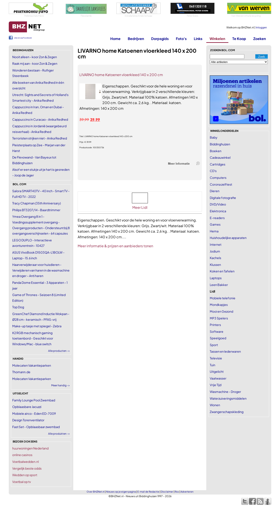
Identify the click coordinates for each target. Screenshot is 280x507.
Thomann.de (21, 372)
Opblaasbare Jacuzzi (26, 407)
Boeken (215, 151)
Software (216, 331)
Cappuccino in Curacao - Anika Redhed (40, 119)
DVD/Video (218, 204)
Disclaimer (167, 491)
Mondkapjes (219, 305)
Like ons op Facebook (23, 38)
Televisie (216, 358)
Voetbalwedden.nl (25, 461)
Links (198, 38)
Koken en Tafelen (222, 271)
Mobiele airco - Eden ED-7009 (34, 413)
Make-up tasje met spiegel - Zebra (36, 326)
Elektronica (218, 211)
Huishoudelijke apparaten (228, 238)
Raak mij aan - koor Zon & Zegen (34, 63)
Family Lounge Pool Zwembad (33, 400)
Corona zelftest (221, 184)
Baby (213, 137)
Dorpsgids (160, 38)
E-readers (217, 218)
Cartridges (217, 164)
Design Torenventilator (28, 420)
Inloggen (261, 27)
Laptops (216, 278)
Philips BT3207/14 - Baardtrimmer (36, 210)
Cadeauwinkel (220, 157)
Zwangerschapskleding (226, 412)
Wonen (215, 405)
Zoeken (259, 38)
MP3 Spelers (219, 318)
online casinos (22, 455)
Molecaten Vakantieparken (31, 365)
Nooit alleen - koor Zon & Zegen (34, 57)
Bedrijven (136, 38)
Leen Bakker (219, 285)
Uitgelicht (217, 371)
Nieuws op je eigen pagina (121, 491)
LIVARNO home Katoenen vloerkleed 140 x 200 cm (121, 74)
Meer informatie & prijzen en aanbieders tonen (115, 246)
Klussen (215, 265)
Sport (214, 345)
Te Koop (239, 38)
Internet (215, 244)
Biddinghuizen (220, 144)
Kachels (215, 258)
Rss (177, 491)
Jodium (215, 251)
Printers (215, 325)
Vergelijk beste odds (27, 468)
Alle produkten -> (59, 433)
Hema (214, 231)
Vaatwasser (218, 378)
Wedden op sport (24, 475)
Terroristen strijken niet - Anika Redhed (39, 138)
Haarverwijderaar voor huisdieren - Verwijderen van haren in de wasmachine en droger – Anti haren (41, 270)
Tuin (212, 365)
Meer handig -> (60, 385)
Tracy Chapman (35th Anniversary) (36, 203)
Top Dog (18, 307)
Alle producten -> (59, 350)
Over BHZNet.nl (96, 491)
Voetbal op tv (21, 482)
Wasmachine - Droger (225, 392)
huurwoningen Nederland (30, 448)
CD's (213, 171)
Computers (218, 177)
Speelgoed (218, 338)
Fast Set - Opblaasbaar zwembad (36, 427)
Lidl (212, 291)
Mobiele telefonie (222, 298)
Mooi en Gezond (221, 311)
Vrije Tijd (215, 385)
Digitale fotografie (223, 198)
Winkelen (217, 38)
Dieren (214, 191)
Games (215, 224)
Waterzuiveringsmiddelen (228, 398)
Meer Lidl (139, 207)
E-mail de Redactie (148, 491)
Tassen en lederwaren (225, 351)
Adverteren (186, 491)
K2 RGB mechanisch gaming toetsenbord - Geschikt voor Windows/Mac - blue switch (32, 338)
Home (115, 38)
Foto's (181, 38)
